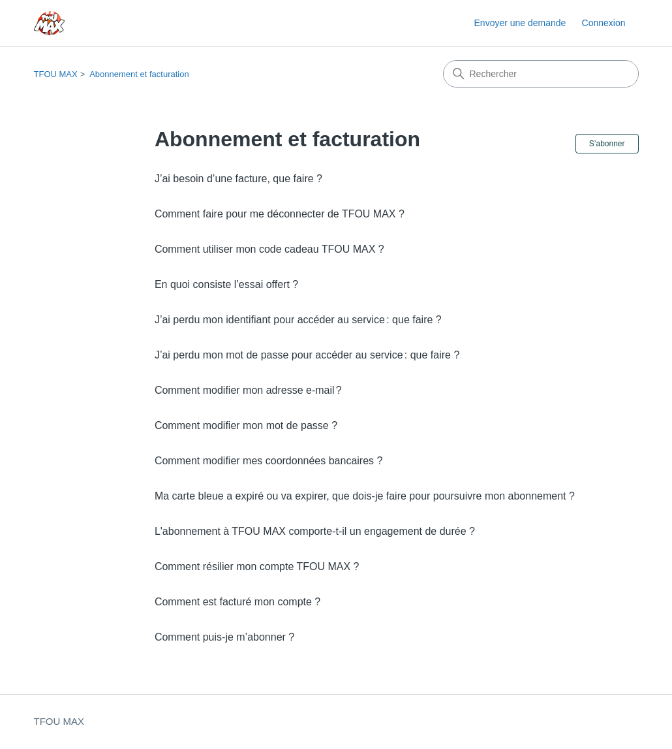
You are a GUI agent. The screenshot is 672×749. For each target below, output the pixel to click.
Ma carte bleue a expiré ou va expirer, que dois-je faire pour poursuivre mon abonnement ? (365, 496)
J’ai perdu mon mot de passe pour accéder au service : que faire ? (307, 354)
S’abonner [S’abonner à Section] (607, 143)
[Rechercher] (541, 74)
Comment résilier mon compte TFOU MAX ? (257, 566)
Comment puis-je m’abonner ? (224, 637)
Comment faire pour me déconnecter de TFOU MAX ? (280, 213)
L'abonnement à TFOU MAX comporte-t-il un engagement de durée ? (315, 531)
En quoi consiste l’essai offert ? (226, 284)
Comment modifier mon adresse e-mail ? (248, 390)
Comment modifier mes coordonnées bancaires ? (269, 460)
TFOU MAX (56, 74)
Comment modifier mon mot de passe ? (246, 425)
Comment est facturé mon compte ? (237, 601)
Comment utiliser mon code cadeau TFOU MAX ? (269, 249)
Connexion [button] (604, 23)
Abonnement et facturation (139, 74)
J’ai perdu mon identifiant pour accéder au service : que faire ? (298, 319)
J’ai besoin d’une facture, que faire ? (238, 178)
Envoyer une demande (520, 23)
